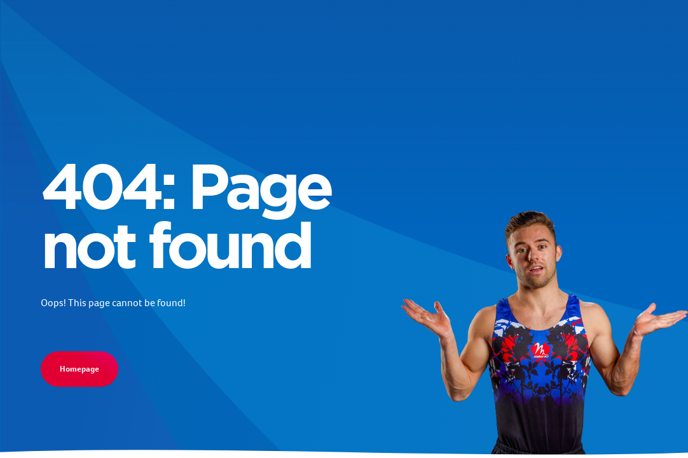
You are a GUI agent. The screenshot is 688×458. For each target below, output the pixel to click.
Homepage (79, 368)
